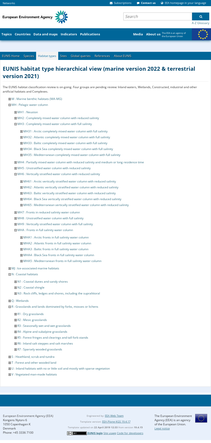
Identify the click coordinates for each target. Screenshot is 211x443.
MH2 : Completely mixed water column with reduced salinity (58, 118)
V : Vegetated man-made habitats (34, 374)
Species (29, 56)
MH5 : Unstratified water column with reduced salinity (54, 168)
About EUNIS (122, 56)
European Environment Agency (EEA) (28, 416)
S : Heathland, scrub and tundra (33, 357)
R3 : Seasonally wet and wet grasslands (44, 326)
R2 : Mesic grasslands (32, 320)
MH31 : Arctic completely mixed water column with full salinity (65, 131)
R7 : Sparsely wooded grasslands (39, 349)
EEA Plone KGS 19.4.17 (116, 421)
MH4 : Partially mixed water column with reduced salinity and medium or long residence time (80, 162)
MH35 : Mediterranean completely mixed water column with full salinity (71, 155)
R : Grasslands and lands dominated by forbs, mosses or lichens (55, 307)
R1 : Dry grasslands (30, 314)
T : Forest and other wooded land (34, 362)
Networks (9, 3)
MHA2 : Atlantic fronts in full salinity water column (57, 243)
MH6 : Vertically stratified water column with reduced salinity (58, 174)
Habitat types (47, 56)
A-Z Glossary (200, 23)
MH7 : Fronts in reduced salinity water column (48, 212)
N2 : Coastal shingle (30, 287)
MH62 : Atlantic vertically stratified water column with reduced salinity (70, 187)
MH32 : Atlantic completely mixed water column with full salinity (66, 137)
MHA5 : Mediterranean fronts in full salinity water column (62, 261)
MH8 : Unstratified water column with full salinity (50, 218)
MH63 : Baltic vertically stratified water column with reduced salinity (69, 193)
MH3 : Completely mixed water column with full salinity (54, 124)
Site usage (109, 433)
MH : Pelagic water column (30, 105)
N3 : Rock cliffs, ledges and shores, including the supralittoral (58, 293)
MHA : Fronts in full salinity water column (45, 230)
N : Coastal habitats (25, 274)
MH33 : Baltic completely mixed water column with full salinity (65, 143)
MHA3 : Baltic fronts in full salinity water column (55, 249)
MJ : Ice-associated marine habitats (35, 268)
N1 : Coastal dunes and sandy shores (42, 281)
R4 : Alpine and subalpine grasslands (42, 332)
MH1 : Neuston (27, 112)
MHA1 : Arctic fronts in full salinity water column (56, 237)
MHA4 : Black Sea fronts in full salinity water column (58, 255)
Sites (63, 56)
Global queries (81, 56)
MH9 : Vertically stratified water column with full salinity (55, 224)
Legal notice (162, 428)
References (102, 56)
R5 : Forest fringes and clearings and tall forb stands (52, 337)
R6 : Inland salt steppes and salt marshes (45, 343)
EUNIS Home (11, 56)
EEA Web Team (114, 415)
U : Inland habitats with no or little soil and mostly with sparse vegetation (61, 368)
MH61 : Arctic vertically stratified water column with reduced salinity (69, 181)
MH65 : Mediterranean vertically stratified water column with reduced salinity (76, 205)
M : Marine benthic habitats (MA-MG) (37, 99)
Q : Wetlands (20, 301)
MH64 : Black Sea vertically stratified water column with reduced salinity (72, 199)
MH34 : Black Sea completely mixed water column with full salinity (68, 149)
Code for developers (130, 433)
